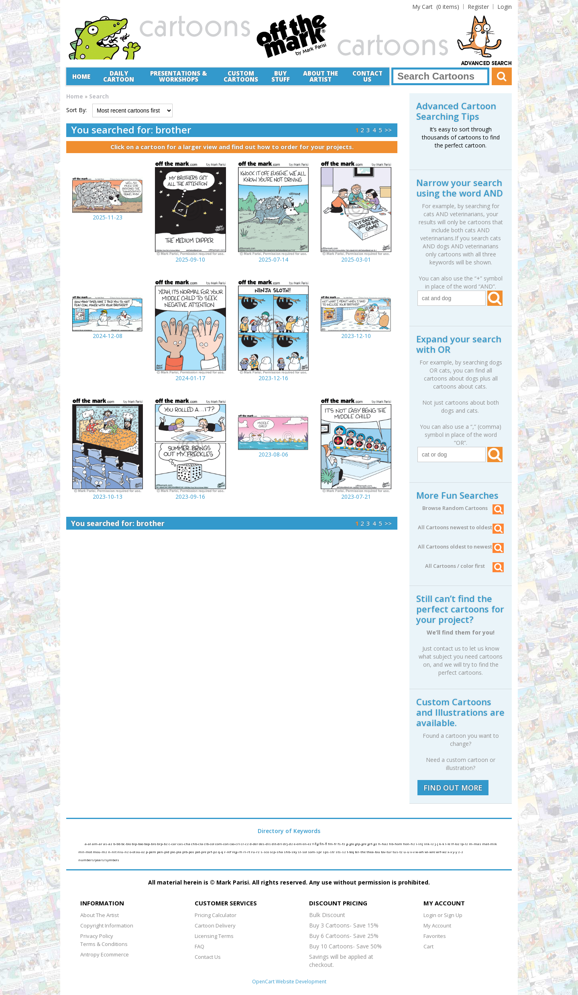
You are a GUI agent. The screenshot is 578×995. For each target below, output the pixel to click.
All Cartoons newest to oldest (461, 527)
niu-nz (123, 852)
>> (388, 130)
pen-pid (163, 852)
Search (99, 96)
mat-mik (489, 843)
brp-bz (163, 843)
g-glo (350, 843)
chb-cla (197, 843)
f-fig (316, 843)
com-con (222, 843)
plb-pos (188, 852)
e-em (298, 843)
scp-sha (277, 852)
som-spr (315, 852)
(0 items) (435, 6)
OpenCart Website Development (289, 981)
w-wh (420, 852)
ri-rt (247, 852)
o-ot (133, 852)
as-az (108, 843)
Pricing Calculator (215, 915)
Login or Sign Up (442, 915)
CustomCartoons (241, 76)
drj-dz (288, 843)
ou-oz (141, 852)
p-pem (151, 852)
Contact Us (367, 76)
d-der (254, 843)
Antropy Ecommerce (104, 954)
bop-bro (150, 843)
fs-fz (342, 843)
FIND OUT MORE (452, 787)
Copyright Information (106, 925)
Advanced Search (486, 63)
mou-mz (100, 852)
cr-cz (245, 843)
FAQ (199, 946)
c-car (173, 843)
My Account (437, 925)
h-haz (383, 843)
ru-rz (256, 852)
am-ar (97, 843)
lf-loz (455, 843)
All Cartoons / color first (464, 565)
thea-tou (373, 852)
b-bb (117, 843)
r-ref (228, 852)
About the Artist (320, 76)
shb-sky (291, 852)
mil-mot (85, 852)
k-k (442, 843)
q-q (221, 852)
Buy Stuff (280, 76)
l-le (448, 843)
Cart (428, 946)
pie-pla (176, 852)
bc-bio (126, 843)
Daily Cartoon (118, 76)
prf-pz (212, 852)
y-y (455, 852)
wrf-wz (442, 852)
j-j (437, 843)
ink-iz (429, 843)
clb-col (209, 843)
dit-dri (277, 843)
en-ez (307, 843)
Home (81, 76)
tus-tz (398, 852)
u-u (406, 852)
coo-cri (235, 843)
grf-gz (372, 843)
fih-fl (324, 843)
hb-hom (396, 843)
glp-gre (361, 843)
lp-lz (464, 843)
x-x (450, 852)
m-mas (475, 843)
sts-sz (341, 852)
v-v (412, 852)
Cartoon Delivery (215, 925)
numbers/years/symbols (98, 860)
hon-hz (409, 843)
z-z (460, 852)
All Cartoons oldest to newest (461, 546)
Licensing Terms (214, 936)
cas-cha (184, 843)
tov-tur (387, 852)
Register (478, 6)
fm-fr (333, 843)
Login (504, 6)
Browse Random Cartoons (463, 508)
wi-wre (430, 852)
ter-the (360, 852)
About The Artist (99, 915)
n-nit (112, 852)
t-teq (351, 852)
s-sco (265, 852)
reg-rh (237, 852)
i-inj (420, 843)
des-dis (265, 843)
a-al (88, 843)
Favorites (434, 936)
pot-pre (201, 852)
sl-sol (303, 852)
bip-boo (138, 843)
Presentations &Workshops (178, 76)
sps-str (329, 852)
